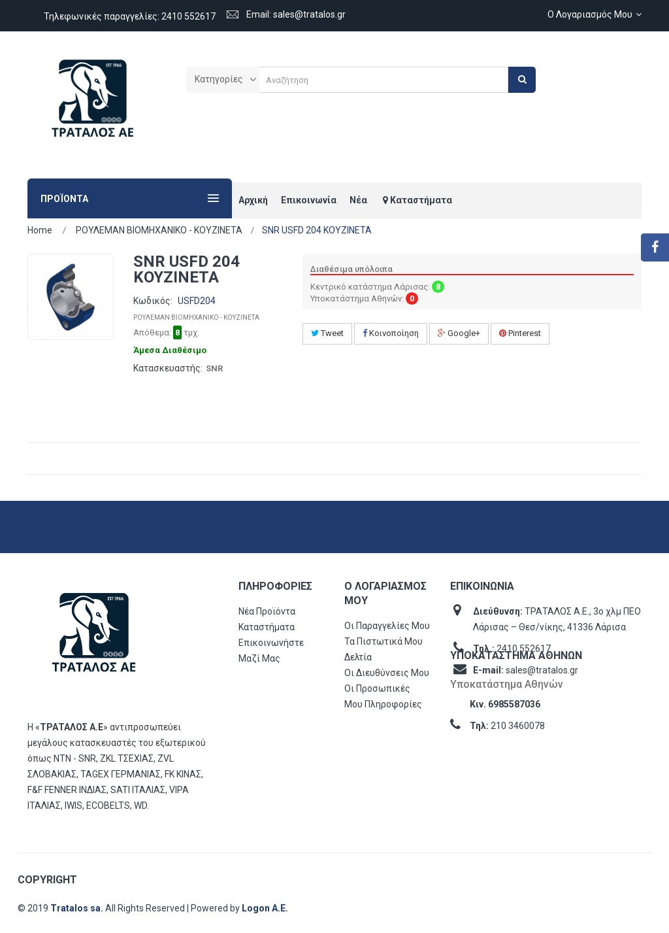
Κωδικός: (152, 301)
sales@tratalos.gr (542, 670)
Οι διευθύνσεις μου (386, 673)
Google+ (459, 333)
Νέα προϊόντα (266, 611)
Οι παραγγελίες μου (387, 625)
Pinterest (520, 333)
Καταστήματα (266, 627)
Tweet (327, 333)
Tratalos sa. (77, 908)
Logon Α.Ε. (265, 908)
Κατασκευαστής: (168, 368)
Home (39, 230)
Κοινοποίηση (391, 333)
